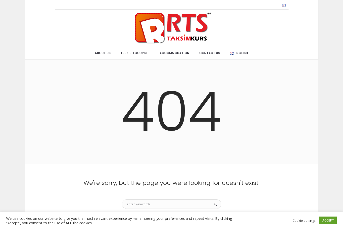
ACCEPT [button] (328, 220)
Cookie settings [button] (304, 220)
